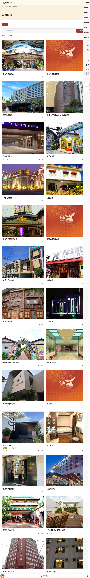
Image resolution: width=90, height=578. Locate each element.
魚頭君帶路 (45, 576)
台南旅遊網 (7, 2)
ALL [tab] (5, 24)
